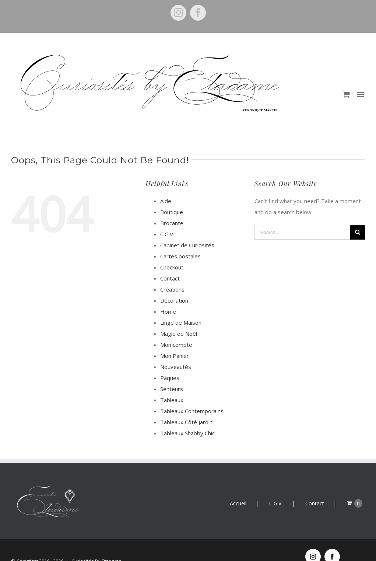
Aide (165, 201)
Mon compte (176, 344)
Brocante (171, 223)
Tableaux (171, 400)
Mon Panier (174, 355)
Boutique (171, 212)
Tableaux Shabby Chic (187, 433)
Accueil (238, 503)
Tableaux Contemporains (192, 411)
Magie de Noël (178, 333)
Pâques (169, 377)
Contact (170, 278)
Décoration (174, 300)
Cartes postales (180, 256)
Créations (172, 289)
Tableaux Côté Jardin (186, 422)
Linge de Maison (180, 322)
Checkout (171, 267)
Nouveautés (175, 366)
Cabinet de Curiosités (187, 245)
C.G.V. (167, 234)
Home (168, 311)
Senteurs (171, 389)
